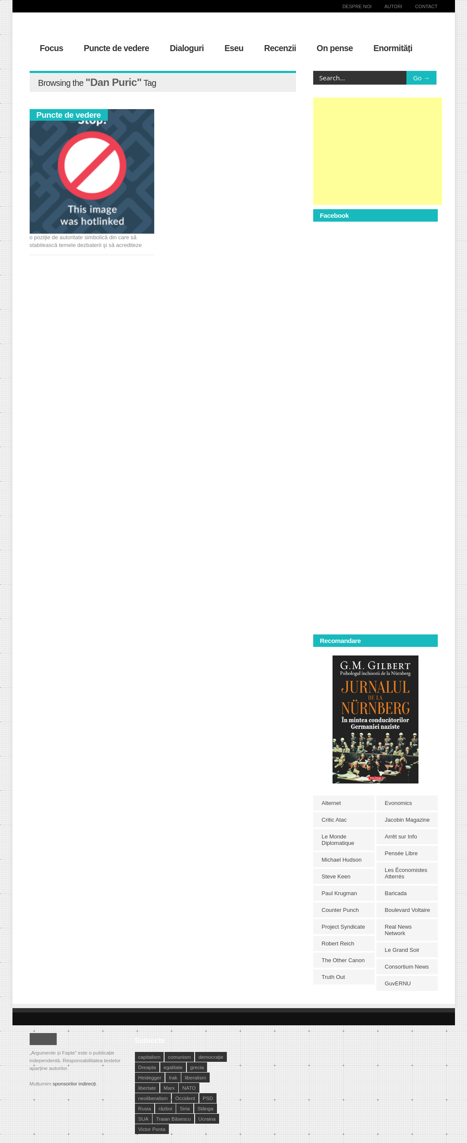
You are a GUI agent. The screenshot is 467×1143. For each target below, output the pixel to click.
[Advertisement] (377, 151)
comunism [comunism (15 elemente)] (179, 1057)
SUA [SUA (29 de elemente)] (143, 1119)
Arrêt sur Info (401, 836)
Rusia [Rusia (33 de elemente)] (144, 1108)
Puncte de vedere (116, 48)
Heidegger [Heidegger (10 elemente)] (150, 1077)
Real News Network (398, 930)
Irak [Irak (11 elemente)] (173, 1077)
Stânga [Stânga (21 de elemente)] (206, 1108)
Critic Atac (334, 820)
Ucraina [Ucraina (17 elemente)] (207, 1119)
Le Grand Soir (402, 950)
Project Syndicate (343, 927)
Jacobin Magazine (407, 820)
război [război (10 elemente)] (165, 1108)
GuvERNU (398, 983)
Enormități (392, 48)
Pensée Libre (401, 853)
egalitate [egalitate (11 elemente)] (173, 1067)
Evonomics (398, 803)
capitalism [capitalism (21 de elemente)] (149, 1057)
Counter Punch (340, 910)
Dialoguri (187, 48)
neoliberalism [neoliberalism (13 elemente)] (153, 1098)
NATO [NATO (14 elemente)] (188, 1088)
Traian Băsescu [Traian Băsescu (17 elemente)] (173, 1119)
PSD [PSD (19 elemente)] (208, 1098)
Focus (52, 48)
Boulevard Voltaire (407, 910)
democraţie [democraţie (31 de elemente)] (210, 1057)
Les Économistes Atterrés (406, 873)
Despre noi (357, 6)
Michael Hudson (342, 859)
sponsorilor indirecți (74, 1083)
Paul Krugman (339, 893)
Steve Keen (336, 876)
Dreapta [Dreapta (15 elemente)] (147, 1067)
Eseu (233, 48)
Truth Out (333, 977)
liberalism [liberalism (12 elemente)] (195, 1077)
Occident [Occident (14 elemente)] (185, 1098)
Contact (426, 6)
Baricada (396, 893)
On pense (335, 48)
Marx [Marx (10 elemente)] (169, 1088)
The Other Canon (343, 960)
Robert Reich (338, 943)
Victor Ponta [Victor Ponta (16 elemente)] (151, 1129)
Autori (393, 6)
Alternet (331, 803)
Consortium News (407, 966)
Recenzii (280, 48)
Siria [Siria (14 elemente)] (184, 1108)
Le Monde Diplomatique (338, 839)
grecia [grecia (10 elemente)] (197, 1067)
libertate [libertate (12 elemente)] (147, 1088)
